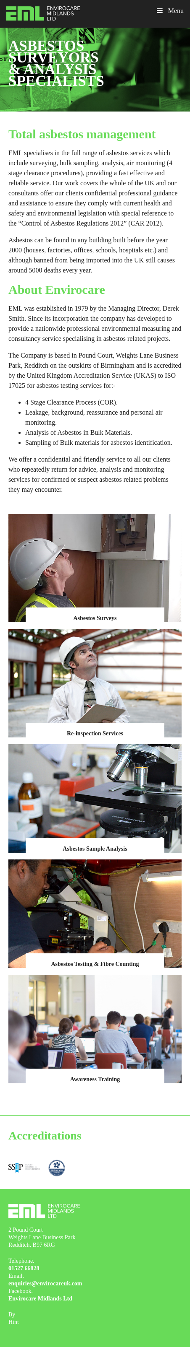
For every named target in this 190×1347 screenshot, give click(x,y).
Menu (169, 10)
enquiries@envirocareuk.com (45, 1283)
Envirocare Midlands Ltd (40, 1298)
